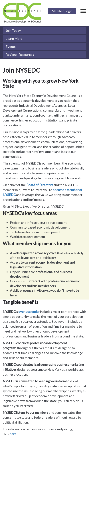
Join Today (13, 30)
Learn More (14, 38)
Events (11, 47)
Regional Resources (20, 55)
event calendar (29, 312)
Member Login (62, 11)
